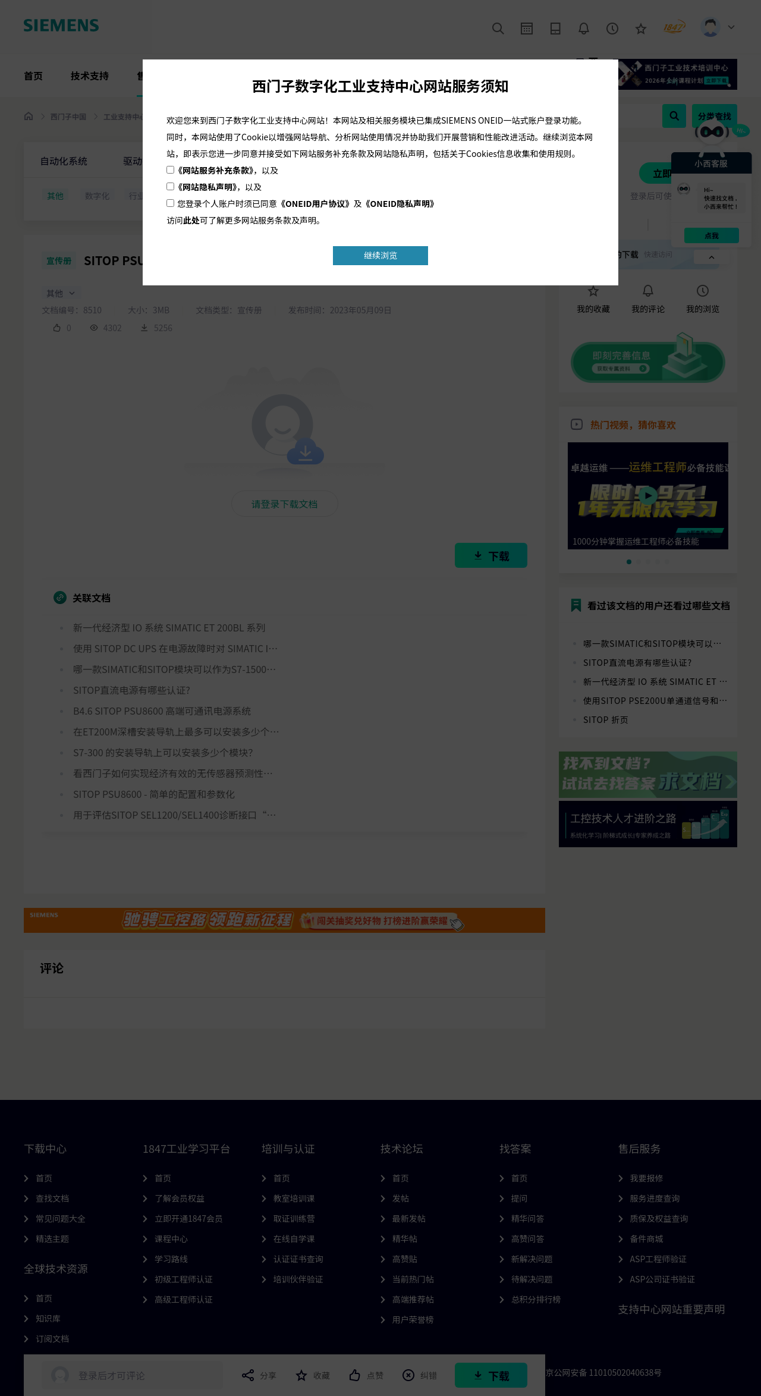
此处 (191, 220)
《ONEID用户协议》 (315, 203)
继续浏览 (380, 255)
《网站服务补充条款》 (213, 170)
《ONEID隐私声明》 (400, 203)
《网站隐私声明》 (205, 187)
